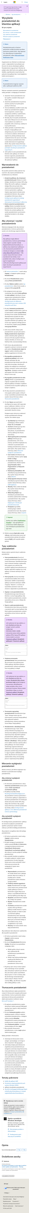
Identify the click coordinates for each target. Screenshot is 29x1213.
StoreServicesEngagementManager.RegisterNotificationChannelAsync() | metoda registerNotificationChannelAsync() (16, 1091)
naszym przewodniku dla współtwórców (14, 1112)
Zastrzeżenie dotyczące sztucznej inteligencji (13, 1196)
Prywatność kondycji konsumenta (11, 1203)
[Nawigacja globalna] (1, 2)
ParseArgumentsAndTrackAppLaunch (15, 793)
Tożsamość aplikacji (11, 639)
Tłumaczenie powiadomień (12, 399)
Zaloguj (26, 2)
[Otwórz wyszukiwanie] (22, 2)
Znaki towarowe (19, 1206)
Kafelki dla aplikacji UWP (11, 1081)
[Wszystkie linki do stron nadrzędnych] (3, 14)
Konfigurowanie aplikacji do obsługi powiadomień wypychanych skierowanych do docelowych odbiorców (16, 200)
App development (16, 14)
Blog (14, 1199)
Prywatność (15, 1201)
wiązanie (23, 512)
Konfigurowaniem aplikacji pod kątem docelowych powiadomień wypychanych (16, 148)
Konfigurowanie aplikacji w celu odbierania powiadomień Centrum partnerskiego (16, 809)
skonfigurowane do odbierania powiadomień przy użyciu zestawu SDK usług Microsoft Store (15, 303)
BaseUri (14, 476)
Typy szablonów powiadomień (10, 34)
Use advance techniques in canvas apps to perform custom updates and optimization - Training (14, 1166)
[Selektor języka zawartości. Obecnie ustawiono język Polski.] (6, 1184)
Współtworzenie (7, 1201)
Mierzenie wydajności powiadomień (11, 36)
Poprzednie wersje (7, 1199)
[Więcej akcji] (25, 14)
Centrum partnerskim (12, 271)
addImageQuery (12, 484)
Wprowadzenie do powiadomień (10, 30)
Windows (8, 14)
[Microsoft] (15, 2)
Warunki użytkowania (8, 1206)
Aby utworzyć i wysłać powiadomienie (12, 32)
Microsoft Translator (7, 1001)
